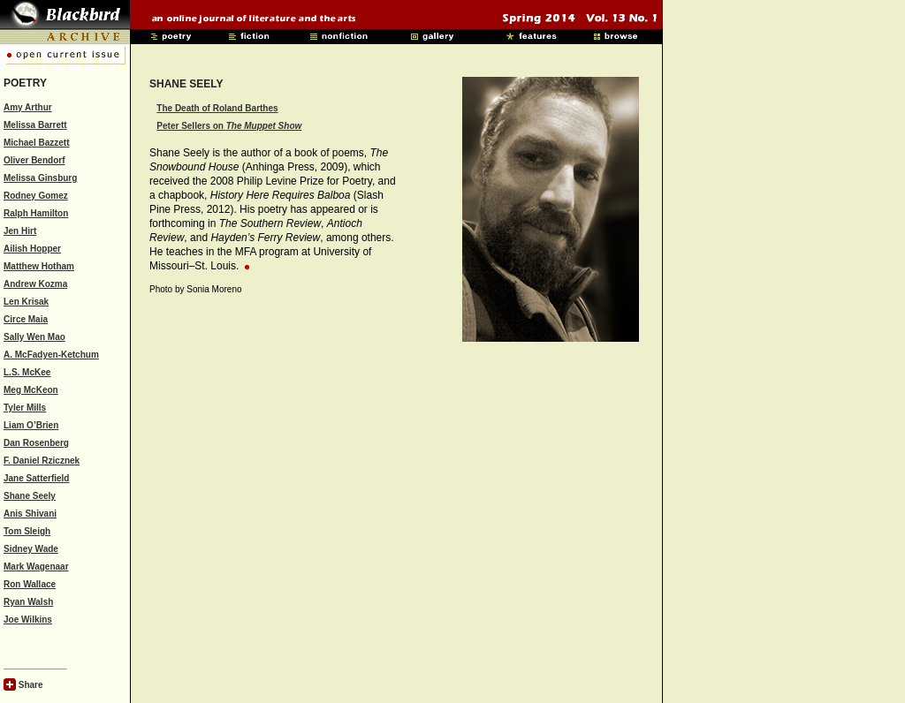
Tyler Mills (25, 407)
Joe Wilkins (28, 619)
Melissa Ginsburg (40, 178)
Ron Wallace (30, 584)
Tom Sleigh (27, 531)
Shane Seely (30, 496)
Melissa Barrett (35, 125)
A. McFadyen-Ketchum (51, 354)
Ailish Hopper (32, 248)
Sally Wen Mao (34, 337)
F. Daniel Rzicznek (42, 460)
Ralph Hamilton (36, 213)
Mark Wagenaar (36, 566)
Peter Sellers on (228, 126)
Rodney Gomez (36, 195)
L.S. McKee (27, 372)
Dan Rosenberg (36, 443)
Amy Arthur (28, 107)
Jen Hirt (20, 231)
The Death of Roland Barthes (217, 108)
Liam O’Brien (31, 425)
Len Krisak (26, 301)
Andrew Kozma (35, 284)
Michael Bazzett (36, 142)
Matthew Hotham (39, 266)
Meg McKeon (31, 390)
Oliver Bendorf (34, 160)
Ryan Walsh (28, 602)
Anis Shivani (30, 513)
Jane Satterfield (36, 478)
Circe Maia (26, 319)
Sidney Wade (31, 549)
